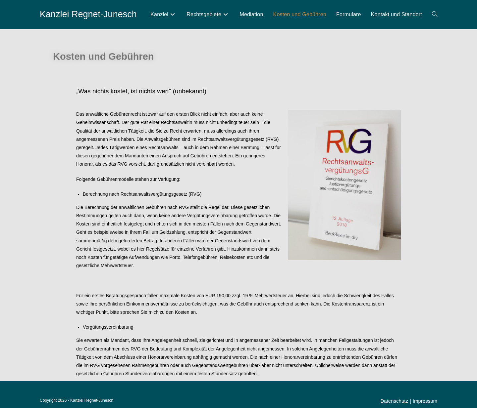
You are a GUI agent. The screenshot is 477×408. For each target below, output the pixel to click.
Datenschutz (394, 401)
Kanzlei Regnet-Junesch (88, 14)
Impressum (425, 401)
